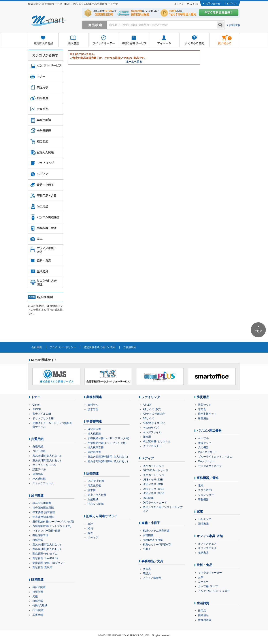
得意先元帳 (94, 485)
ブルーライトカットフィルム (215, 456)
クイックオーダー (104, 40)
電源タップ (204, 442)
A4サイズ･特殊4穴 (154, 413)
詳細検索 (234, 25)
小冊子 (147, 549)
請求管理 (93, 409)
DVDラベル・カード (155, 502)
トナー (35, 397)
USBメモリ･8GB (153, 484)
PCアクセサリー (208, 452)
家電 (200, 511)
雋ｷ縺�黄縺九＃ (220, 37)
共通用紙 (37, 439)
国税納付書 (94, 452)
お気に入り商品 (43, 40)
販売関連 (92, 473)
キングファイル (152, 432)
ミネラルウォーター (210, 572)
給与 (90, 528)
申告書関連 (94, 421)
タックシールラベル (44, 465)
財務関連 (37, 579)
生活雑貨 (203, 603)
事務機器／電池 (207, 478)
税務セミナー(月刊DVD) (157, 544)
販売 (90, 533)
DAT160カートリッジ (155, 470)
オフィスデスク (207, 548)
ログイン (232, 3)
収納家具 (203, 552)
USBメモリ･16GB (153, 488)
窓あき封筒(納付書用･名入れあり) (108, 461)
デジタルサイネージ (210, 465)
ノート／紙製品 (152, 577)
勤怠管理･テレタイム (45, 553)
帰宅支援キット (207, 413)
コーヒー (203, 581)
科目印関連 (39, 587)
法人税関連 (94, 433)
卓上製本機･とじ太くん (157, 441)
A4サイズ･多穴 (152, 409)
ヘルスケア (204, 519)
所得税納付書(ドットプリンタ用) (51, 526)
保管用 (147, 436)
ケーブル (203, 438)
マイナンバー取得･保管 (46, 530)
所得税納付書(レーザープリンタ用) (53, 521)
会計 (90, 523)
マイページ (164, 40)
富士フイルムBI (41, 413)
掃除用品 (203, 615)
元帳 (35, 596)
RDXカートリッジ (153, 475)
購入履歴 (73, 40)
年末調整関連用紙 (43, 517)
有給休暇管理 (40, 535)
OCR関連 (38, 610)
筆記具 (147, 573)
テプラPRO (205, 490)
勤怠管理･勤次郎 (42, 567)
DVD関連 (148, 498)
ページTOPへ (258, 329)
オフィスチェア (207, 543)
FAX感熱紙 (38, 478)
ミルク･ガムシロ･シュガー (214, 591)
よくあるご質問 (194, 40)
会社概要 (36, 347)
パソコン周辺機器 (209, 430)
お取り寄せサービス (134, 40)
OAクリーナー (206, 461)
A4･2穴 (147, 404)
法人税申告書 (96, 447)
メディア (93, 537)
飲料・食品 (204, 565)
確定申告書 (94, 429)
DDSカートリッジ (153, 465)
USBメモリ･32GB (153, 493)
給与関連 (37, 495)
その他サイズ (151, 427)
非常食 (202, 409)
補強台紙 (37, 474)
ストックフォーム (43, 483)
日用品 (202, 610)
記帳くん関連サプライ (101, 516)
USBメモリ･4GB (153, 479)
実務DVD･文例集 (153, 539)
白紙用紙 (37, 446)
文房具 (147, 568)
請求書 (92, 490)
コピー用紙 (39, 451)
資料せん (93, 404)
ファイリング (151, 397)
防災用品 (203, 397)
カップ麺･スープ (208, 586)
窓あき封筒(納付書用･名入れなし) (108, 456)
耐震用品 (203, 418)
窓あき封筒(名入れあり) (46, 460)
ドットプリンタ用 (43, 418)
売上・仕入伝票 (97, 494)
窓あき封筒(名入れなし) (46, 455)
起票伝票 (37, 591)
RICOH (36, 409)
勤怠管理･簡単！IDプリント (49, 562)
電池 (200, 485)
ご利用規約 (129, 347)
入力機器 (203, 447)
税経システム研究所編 (156, 530)
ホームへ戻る (134, 61)
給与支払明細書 (41, 503)
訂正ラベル (39, 469)
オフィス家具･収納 (210, 536)
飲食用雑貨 (204, 619)
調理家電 (203, 523)
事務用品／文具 (152, 561)
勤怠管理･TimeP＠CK (45, 558)
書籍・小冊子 (151, 523)
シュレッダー (206, 494)
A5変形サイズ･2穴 (154, 423)
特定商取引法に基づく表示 (99, 347)
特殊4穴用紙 (39, 605)
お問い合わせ (213, 3)
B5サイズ (148, 418)
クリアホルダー (152, 446)
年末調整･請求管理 (43, 512)
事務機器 (203, 499)
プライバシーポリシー (62, 347)
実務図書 (148, 535)
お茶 (200, 577)
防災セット (204, 404)
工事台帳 (37, 614)
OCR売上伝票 (96, 480)
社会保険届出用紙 (43, 507)
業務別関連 (94, 397)
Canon (36, 404)
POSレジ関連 (96, 503)
